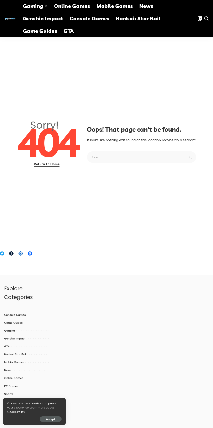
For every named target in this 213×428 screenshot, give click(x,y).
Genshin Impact (14, 338)
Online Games (13, 378)
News (7, 370)
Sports (8, 394)
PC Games (11, 386)
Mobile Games (14, 362)
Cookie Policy (16, 412)
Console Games (15, 314)
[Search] (206, 18)
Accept (50, 419)
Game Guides (13, 322)
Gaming (9, 330)
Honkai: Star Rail (15, 354)
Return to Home (46, 164)
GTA (7, 346)
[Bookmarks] (199, 18)
